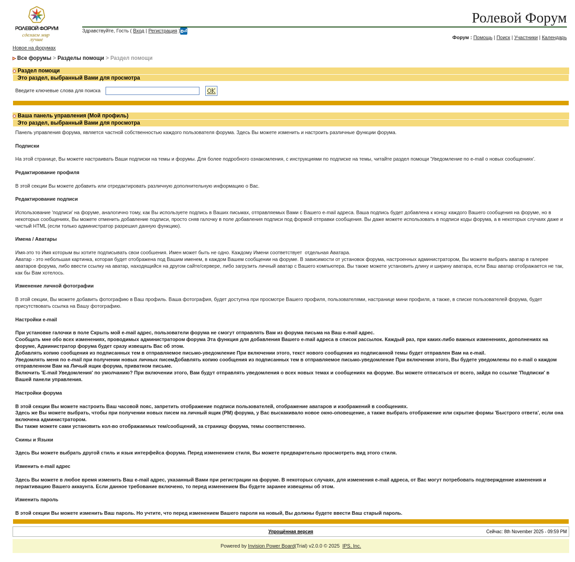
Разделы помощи (81, 58)
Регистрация (162, 30)
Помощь (483, 37)
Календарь (554, 37)
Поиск (503, 37)
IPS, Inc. (351, 546)
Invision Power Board (271, 546)
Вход (138, 30)
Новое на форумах (34, 47)
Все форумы (34, 58)
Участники (526, 37)
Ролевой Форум (519, 17)
